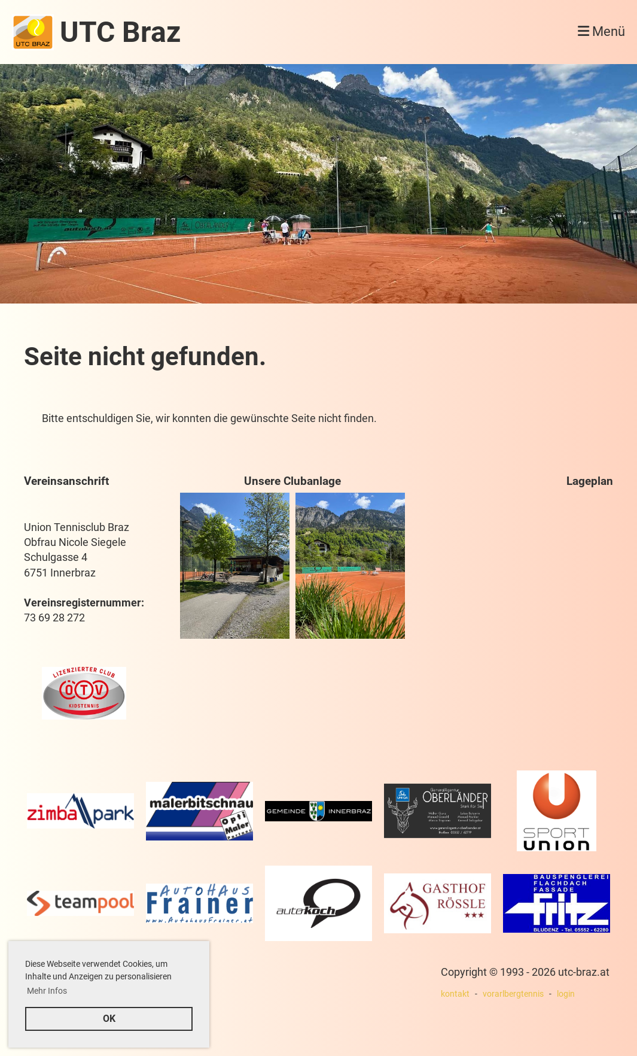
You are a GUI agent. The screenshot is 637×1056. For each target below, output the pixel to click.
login (566, 994)
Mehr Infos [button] (47, 991)
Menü (601, 31)
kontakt (455, 994)
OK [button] (109, 1018)
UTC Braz (120, 32)
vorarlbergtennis (513, 994)
